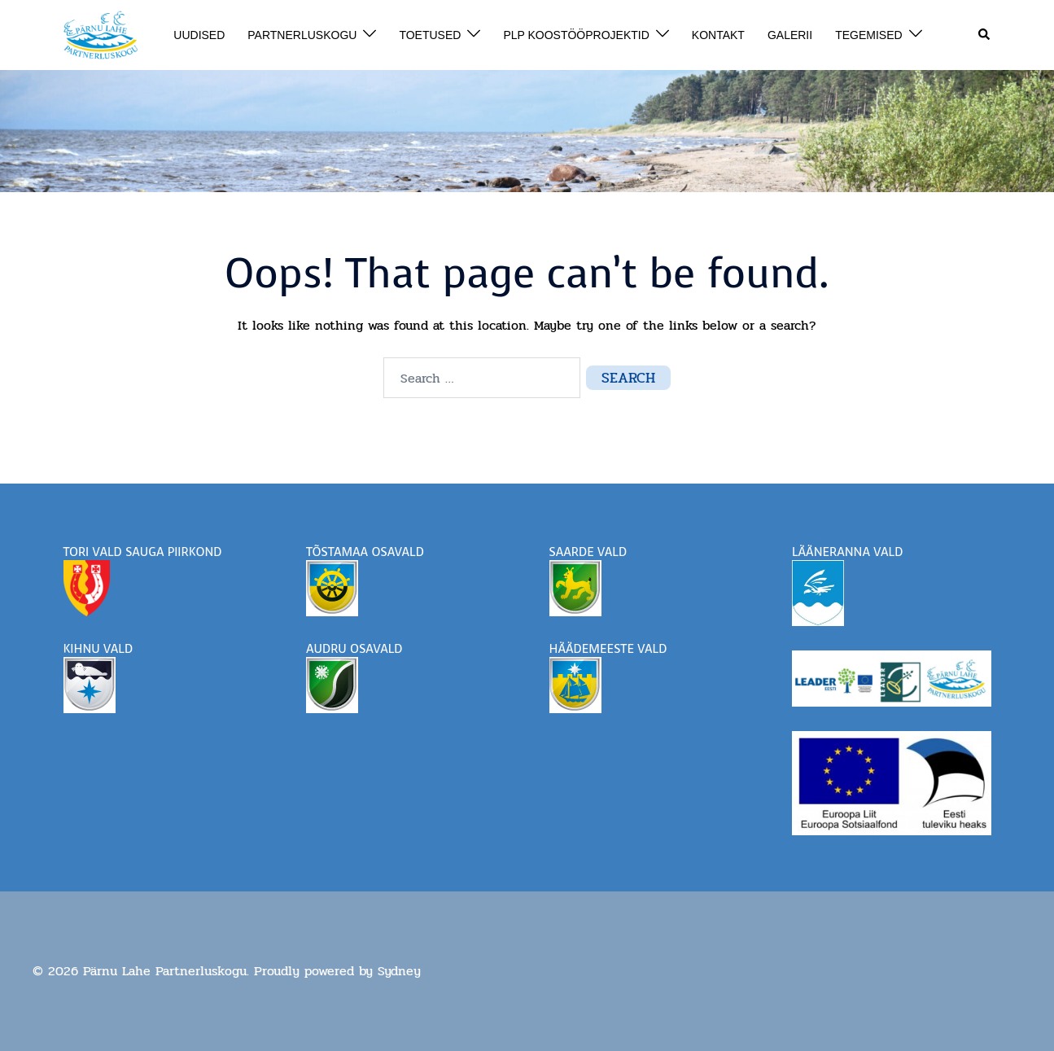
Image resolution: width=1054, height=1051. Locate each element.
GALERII (790, 35)
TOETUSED (430, 35)
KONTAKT (718, 35)
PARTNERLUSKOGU (301, 35)
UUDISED (199, 35)
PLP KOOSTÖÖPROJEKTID (576, 35)
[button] (984, 35)
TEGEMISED (868, 35)
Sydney (399, 971)
